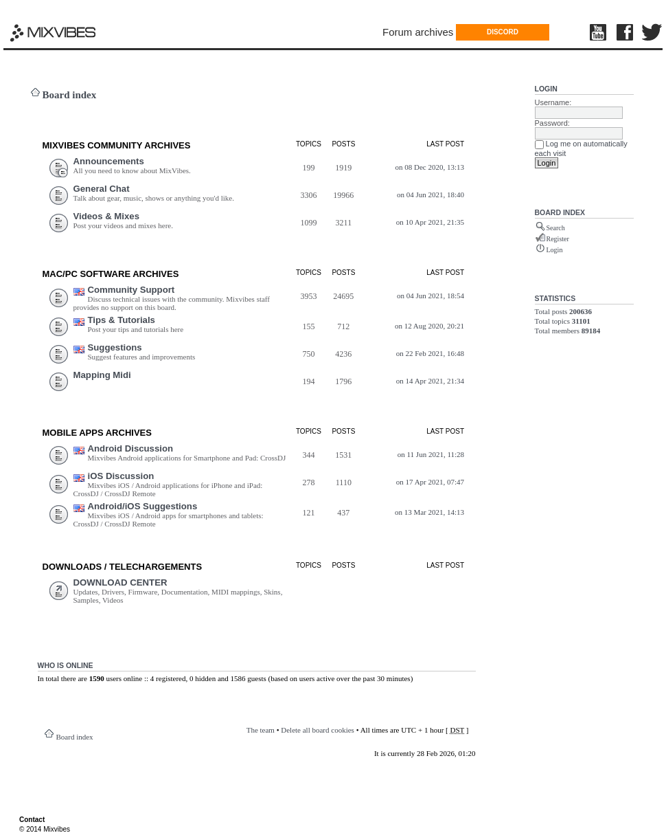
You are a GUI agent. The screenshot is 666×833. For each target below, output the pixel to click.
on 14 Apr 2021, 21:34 (430, 381)
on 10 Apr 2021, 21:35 (430, 222)
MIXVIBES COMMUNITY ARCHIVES (117, 145)
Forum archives (417, 32)
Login (546, 89)
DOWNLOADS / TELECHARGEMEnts (123, 567)
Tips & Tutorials (121, 320)
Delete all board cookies (317, 730)
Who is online (65, 665)
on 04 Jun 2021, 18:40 (430, 194)
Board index (70, 94)
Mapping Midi (102, 375)
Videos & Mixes (106, 216)
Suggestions (115, 347)
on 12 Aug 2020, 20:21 (429, 326)
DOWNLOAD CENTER (120, 582)
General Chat (101, 189)
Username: (553, 102)
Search (556, 228)
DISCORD (502, 32)
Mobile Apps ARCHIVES (97, 432)
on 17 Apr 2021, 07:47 (430, 482)
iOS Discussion (121, 476)
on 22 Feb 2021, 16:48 (430, 353)
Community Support (131, 290)
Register (558, 239)
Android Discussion (131, 448)
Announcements (108, 161)
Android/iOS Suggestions (143, 506)
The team (260, 730)
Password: (552, 123)
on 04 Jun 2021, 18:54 (430, 295)
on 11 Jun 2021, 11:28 (431, 454)
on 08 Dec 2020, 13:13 (430, 167)
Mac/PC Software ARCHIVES (111, 274)
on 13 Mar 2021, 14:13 (429, 512)
